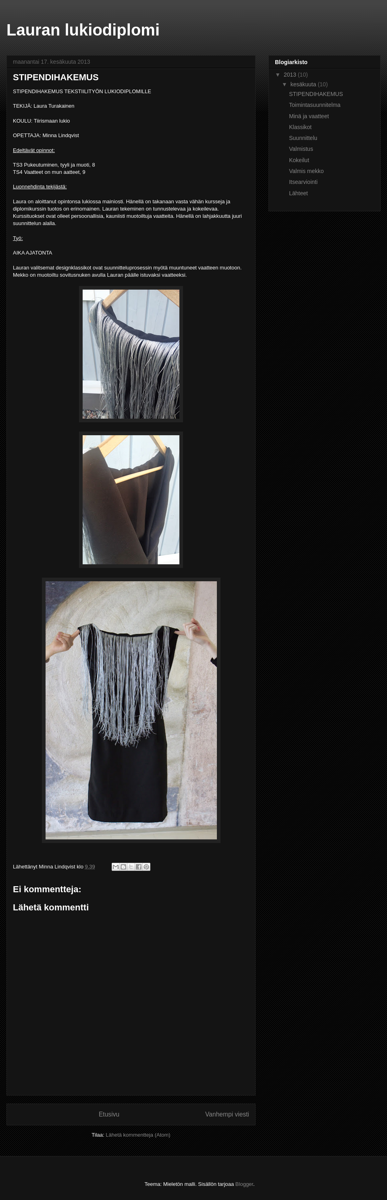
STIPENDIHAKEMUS (316, 94)
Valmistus (301, 149)
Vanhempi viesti (227, 1114)
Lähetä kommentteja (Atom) (138, 1135)
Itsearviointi (303, 182)
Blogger (244, 1184)
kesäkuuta (304, 84)
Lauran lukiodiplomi (83, 30)
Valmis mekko (306, 171)
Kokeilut (299, 160)
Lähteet (298, 193)
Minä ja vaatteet (309, 116)
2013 (291, 74)
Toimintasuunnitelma (315, 105)
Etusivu (109, 1114)
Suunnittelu (303, 138)
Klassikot (300, 127)
